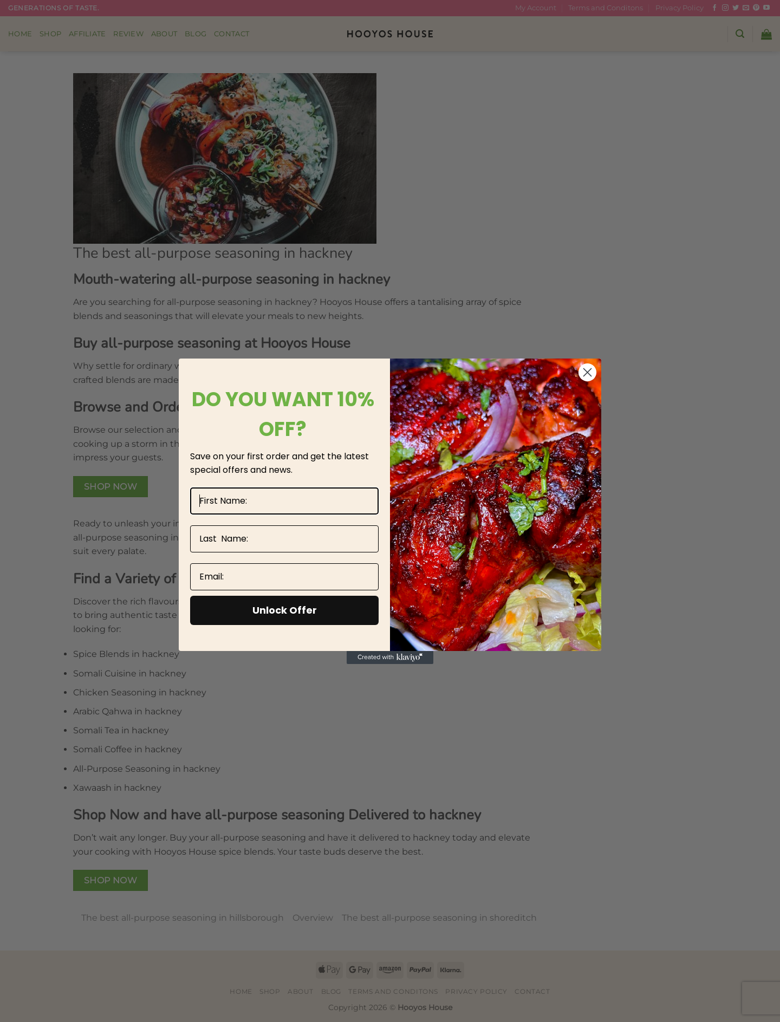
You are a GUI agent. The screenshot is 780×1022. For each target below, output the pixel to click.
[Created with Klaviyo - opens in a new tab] (390, 657)
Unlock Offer (284, 610)
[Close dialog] (587, 372)
